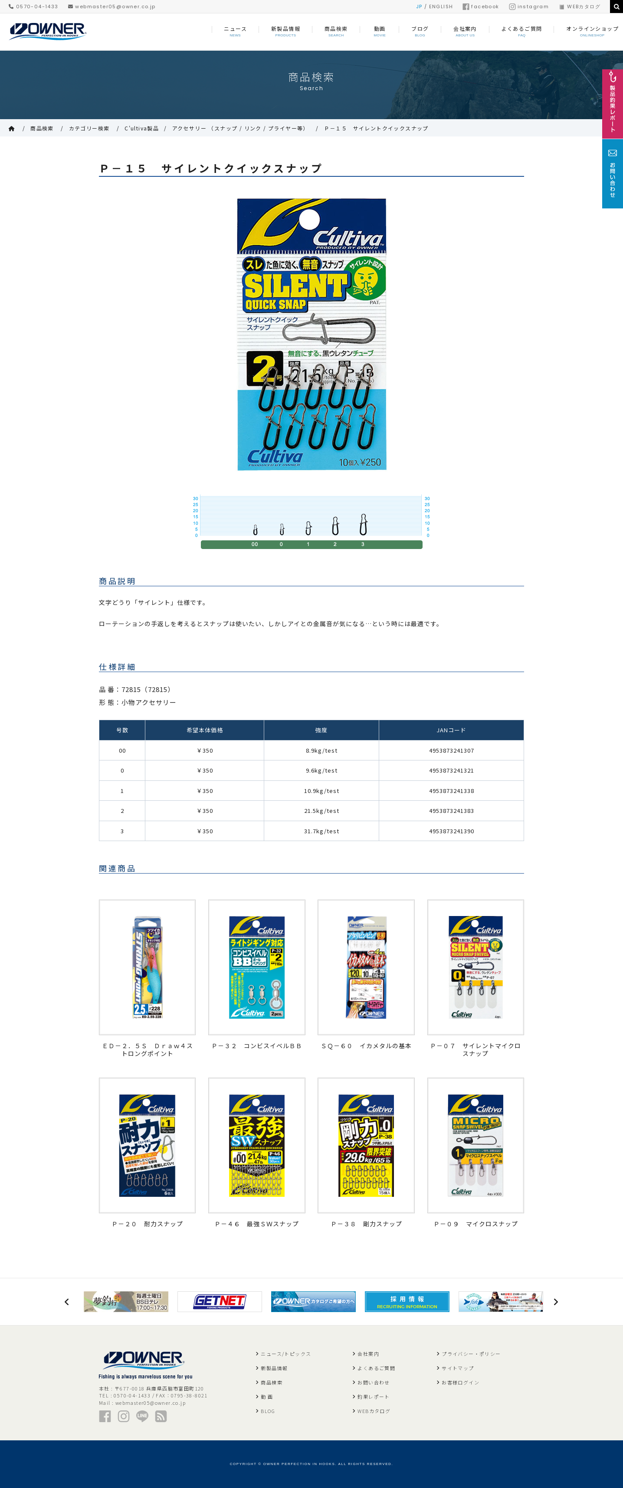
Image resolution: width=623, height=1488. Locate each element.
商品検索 (42, 128)
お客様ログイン (460, 1382)
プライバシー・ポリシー (471, 1353)
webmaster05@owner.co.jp (112, 6)
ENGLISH (441, 6)
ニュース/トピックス (286, 1353)
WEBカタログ (579, 6)
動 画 (267, 1396)
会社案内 (368, 1353)
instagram (529, 6)
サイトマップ (458, 1368)
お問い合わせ (373, 1382)
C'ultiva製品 (142, 128)
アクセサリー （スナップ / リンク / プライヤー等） (240, 128)
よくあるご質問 (376, 1368)
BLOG (268, 1410)
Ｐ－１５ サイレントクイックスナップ (376, 128)
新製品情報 (274, 1368)
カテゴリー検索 (89, 128)
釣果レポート (373, 1396)
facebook (480, 6)
